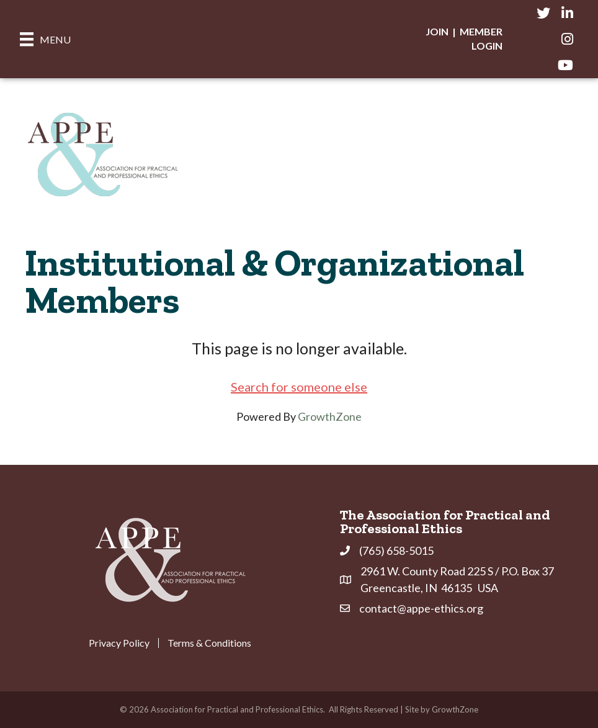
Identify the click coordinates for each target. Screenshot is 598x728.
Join (437, 31)
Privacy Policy (119, 643)
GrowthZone (330, 416)
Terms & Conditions (209, 643)
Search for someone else (299, 386)
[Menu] (45, 38)
